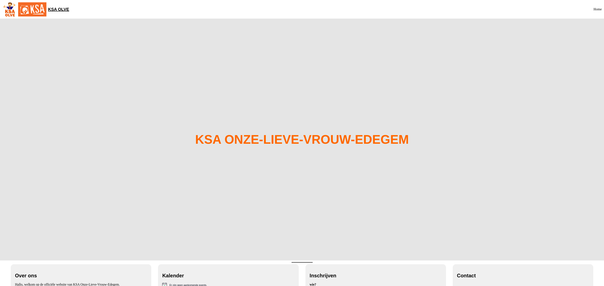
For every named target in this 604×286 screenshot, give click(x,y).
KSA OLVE (58, 9)
